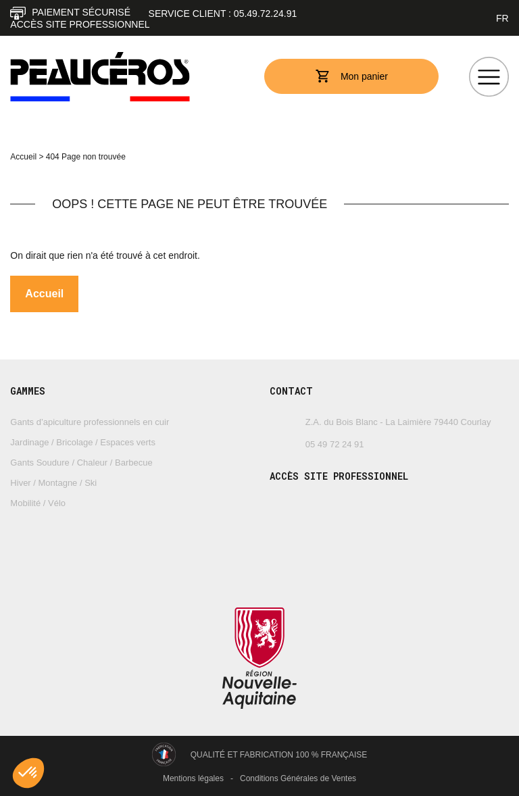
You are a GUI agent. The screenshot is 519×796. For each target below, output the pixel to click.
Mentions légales (193, 778)
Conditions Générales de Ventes (298, 778)
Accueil (23, 156)
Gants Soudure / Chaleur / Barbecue (81, 462)
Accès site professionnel (79, 24)
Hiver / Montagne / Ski (53, 483)
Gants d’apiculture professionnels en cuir (89, 422)
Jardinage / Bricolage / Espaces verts (82, 442)
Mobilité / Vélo (38, 503)
